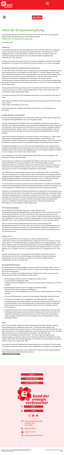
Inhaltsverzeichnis (32, 383)
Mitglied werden (32, 378)
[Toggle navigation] (61, 3)
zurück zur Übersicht (11, 354)
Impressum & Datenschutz (7, 451)
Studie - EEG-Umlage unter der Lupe (17, 105)
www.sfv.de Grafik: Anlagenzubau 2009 (16, 281)
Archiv (32, 374)
